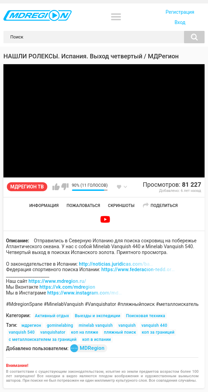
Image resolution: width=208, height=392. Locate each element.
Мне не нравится (65, 186)
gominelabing (60, 325)
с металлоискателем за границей (43, 339)
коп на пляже (84, 332)
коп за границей (158, 332)
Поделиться (164, 205)
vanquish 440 (154, 325)
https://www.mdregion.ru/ (57, 281)
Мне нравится (56, 186)
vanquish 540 (22, 332)
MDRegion (87, 348)
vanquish (127, 325)
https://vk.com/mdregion (67, 287)
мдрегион (31, 325)
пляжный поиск (120, 332)
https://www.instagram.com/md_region (85, 293)
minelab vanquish (96, 325)
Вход (179, 22)
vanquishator (52, 332)
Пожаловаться (83, 205)
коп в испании (96, 339)
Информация (44, 205)
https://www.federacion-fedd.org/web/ (139, 269)
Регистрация (180, 12)
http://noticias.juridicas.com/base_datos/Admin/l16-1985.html (116, 264)
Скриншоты (121, 205)
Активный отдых (52, 315)
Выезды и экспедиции (97, 315)
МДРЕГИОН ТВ (27, 186)
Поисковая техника (146, 315)
